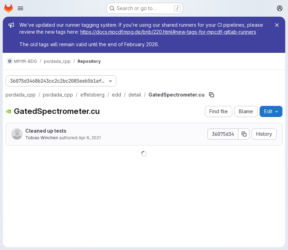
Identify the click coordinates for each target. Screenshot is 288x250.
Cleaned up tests (45, 131)
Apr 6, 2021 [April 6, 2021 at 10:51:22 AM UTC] (90, 137)
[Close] (277, 25)
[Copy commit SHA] (244, 134)
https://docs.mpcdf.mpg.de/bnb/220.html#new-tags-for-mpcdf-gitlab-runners (168, 32)
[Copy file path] (211, 94)
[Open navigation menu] (20, 8)
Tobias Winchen (41, 137)
